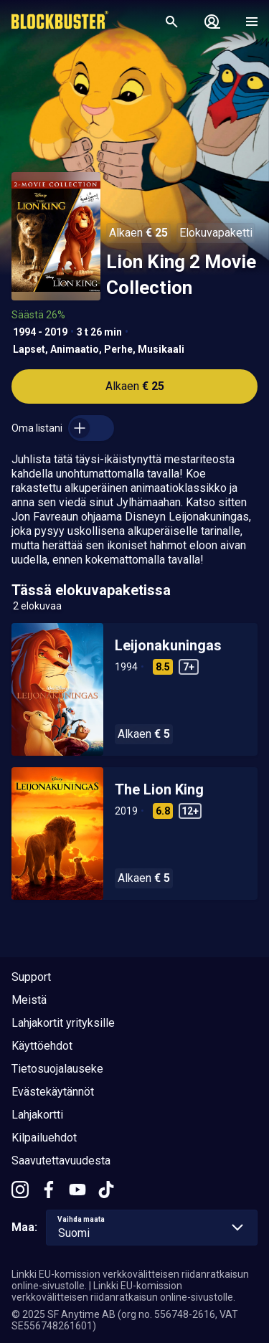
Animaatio (74, 349)
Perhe (118, 349)
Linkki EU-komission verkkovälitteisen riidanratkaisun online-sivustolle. (123, 1291)
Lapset (29, 349)
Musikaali (161, 349)
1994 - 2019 (40, 332)
